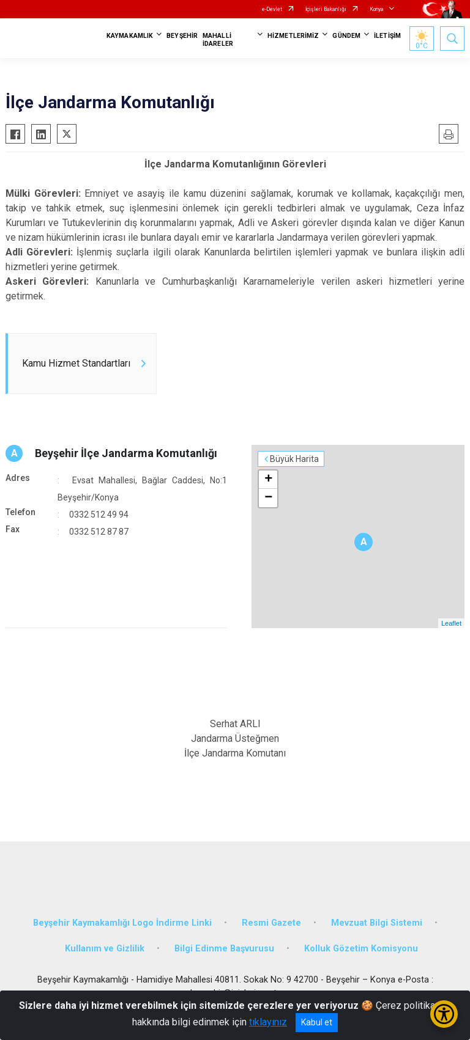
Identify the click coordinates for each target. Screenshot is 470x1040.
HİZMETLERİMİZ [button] (293, 36)
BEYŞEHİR (182, 36)
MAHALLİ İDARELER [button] (218, 40)
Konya (377, 9)
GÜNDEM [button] (346, 36)
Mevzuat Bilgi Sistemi (376, 923)
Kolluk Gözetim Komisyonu (361, 948)
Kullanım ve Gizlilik (104, 948)
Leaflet (451, 623)
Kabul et (316, 1022)
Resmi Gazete (271, 923)
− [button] (268, 498)
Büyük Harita (294, 459)
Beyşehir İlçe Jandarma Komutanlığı (126, 453)
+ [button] (268, 480)
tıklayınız (268, 1022)
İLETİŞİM (387, 36)
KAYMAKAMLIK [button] (129, 36)
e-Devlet (272, 9)
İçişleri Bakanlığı (325, 9)
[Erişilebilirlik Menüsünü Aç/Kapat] (444, 1014)
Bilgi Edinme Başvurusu (224, 948)
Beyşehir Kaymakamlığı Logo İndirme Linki (122, 923)
